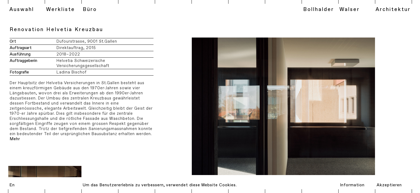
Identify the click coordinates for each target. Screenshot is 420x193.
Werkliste (60, 9)
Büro (90, 9)
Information (352, 185)
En (12, 185)
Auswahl (21, 9)
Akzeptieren (389, 185)
